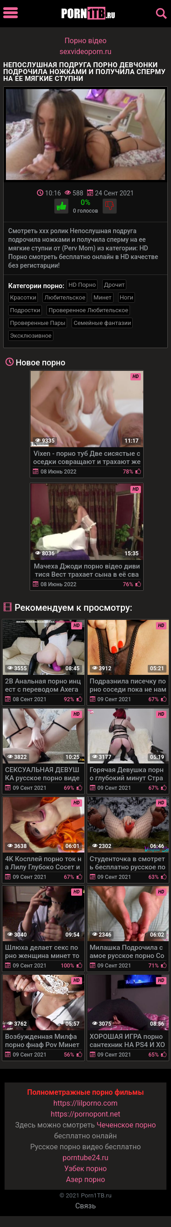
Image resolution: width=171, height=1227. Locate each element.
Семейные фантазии (102, 322)
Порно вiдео (85, 40)
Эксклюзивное (31, 335)
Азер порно (85, 1179)
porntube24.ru (85, 1157)
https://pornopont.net (85, 1114)
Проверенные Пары (37, 322)
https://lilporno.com (85, 1103)
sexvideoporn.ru (86, 51)
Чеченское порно (126, 1125)
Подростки (25, 310)
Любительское (64, 297)
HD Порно (82, 284)
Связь (85, 1206)
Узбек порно (85, 1168)
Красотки (23, 297)
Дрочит (114, 284)
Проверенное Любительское (88, 310)
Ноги (127, 297)
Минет (102, 297)
